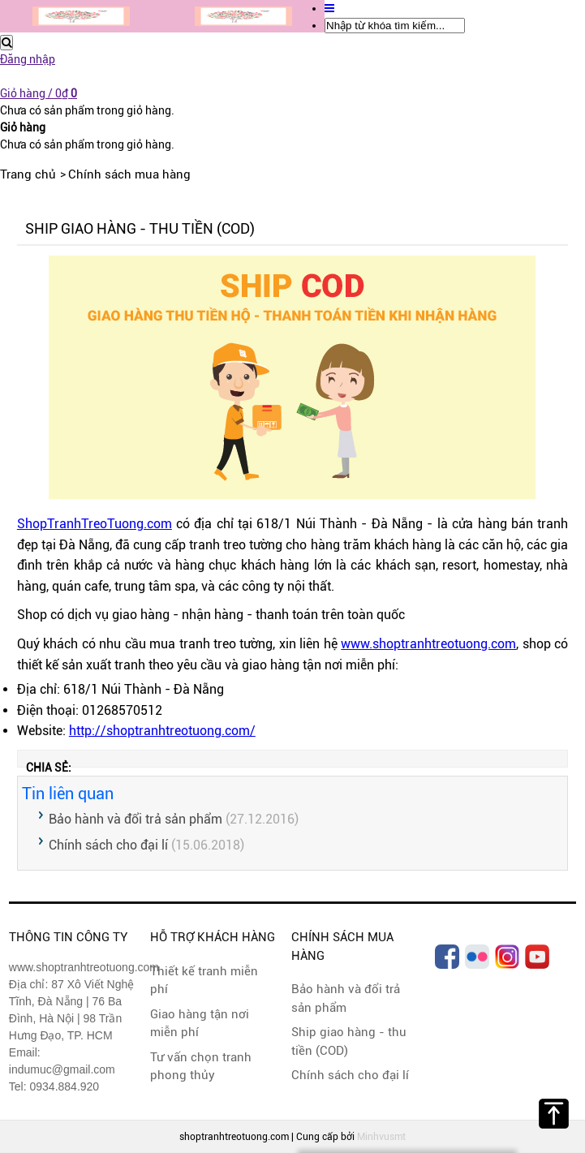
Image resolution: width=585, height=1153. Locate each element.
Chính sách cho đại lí (108, 845)
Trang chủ (28, 174)
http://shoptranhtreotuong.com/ (162, 730)
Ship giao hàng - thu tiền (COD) (348, 1041)
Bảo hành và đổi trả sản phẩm (135, 819)
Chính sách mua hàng (129, 174)
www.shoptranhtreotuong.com (428, 644)
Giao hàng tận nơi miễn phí (199, 1023)
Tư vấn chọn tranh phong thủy (201, 1066)
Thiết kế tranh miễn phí (204, 980)
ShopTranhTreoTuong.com (94, 523)
